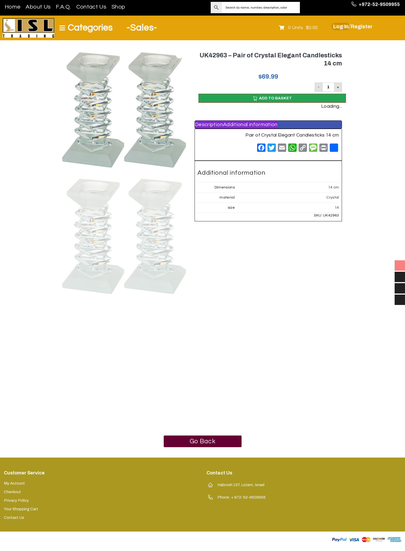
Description (209, 124)
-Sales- (141, 27)
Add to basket (275, 98)
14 (337, 207)
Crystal (332, 197)
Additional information (250, 124)
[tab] (209, 124)
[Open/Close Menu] (85, 27)
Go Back (202, 441)
